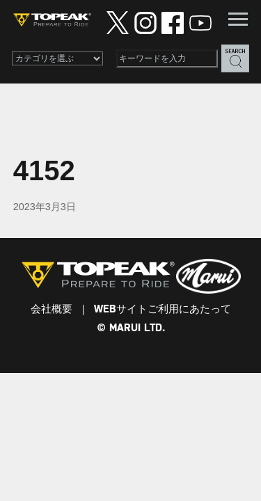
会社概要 (51, 310)
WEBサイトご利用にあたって (162, 310)
